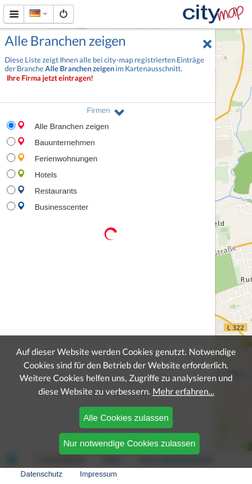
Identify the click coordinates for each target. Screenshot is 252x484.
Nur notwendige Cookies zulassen (129, 443)
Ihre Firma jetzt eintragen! (50, 77)
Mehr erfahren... (183, 391)
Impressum (98, 474)
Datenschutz (41, 474)
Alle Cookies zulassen (126, 418)
